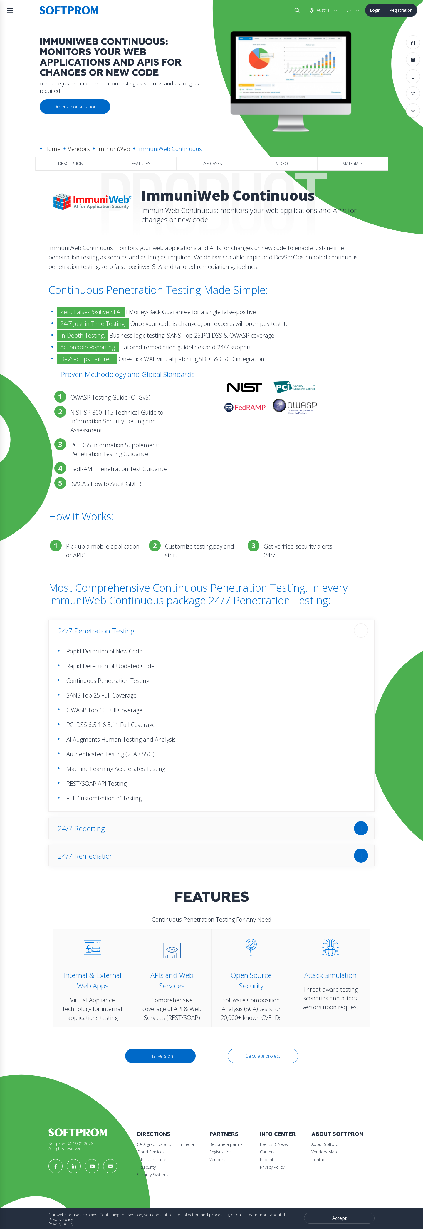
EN (349, 10)
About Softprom (337, 1134)
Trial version (160, 1056)
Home (52, 149)
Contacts (319, 1159)
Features (141, 163)
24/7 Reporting (81, 828)
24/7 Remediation (86, 856)
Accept (339, 1218)
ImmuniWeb (113, 149)
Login (375, 10)
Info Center (278, 1134)
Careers (267, 1152)
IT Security (146, 1167)
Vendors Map (324, 1152)
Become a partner (226, 1144)
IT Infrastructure (151, 1159)
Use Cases (211, 163)
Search (295, 10)
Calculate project (262, 1056)
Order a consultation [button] (75, 106)
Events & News (274, 1144)
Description (70, 163)
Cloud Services (150, 1152)
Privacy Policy (272, 1167)
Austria (322, 10)
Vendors (79, 149)
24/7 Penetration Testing (96, 631)
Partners (224, 1134)
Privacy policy (60, 1224)
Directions (153, 1134)
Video (282, 163)
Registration (401, 10)
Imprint (266, 1159)
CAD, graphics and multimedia (165, 1144)
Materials (353, 163)
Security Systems (153, 1175)
